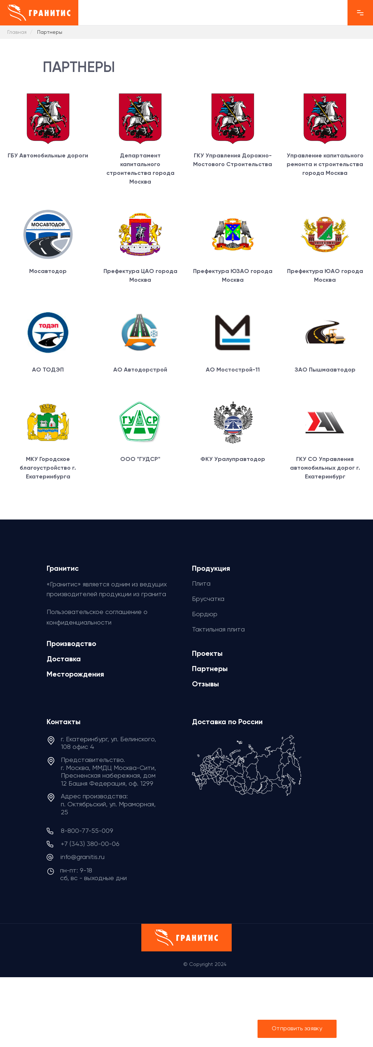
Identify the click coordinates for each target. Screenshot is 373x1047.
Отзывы (205, 683)
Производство (71, 643)
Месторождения (75, 674)
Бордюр (204, 614)
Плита (201, 583)
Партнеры (210, 668)
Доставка (64, 658)
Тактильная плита (218, 629)
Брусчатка (208, 598)
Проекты (207, 653)
